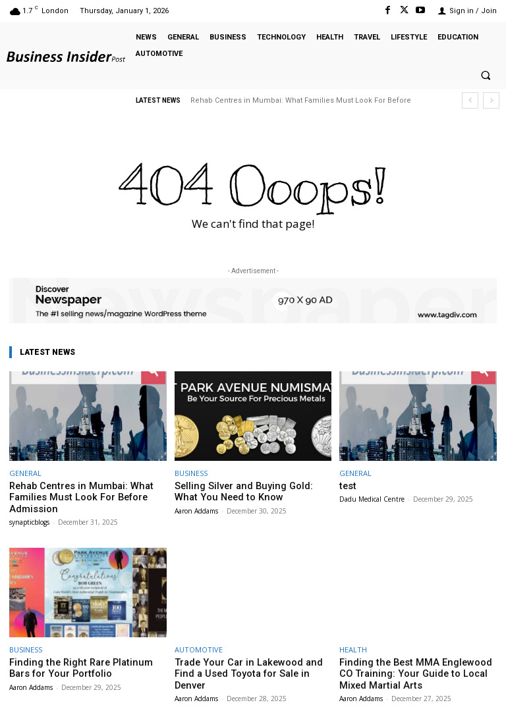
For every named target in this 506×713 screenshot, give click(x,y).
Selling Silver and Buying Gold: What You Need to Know (252, 491)
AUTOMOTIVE (199, 645)
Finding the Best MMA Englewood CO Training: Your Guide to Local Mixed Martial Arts (411, 668)
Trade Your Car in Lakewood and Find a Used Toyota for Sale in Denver (251, 663)
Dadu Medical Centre (372, 497)
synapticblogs (29, 518)
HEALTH (353, 645)
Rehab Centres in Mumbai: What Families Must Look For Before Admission (70, 496)
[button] (485, 76)
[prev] (470, 100)
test (346, 485)
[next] (491, 100)
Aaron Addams (196, 508)
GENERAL (25, 473)
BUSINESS (191, 473)
